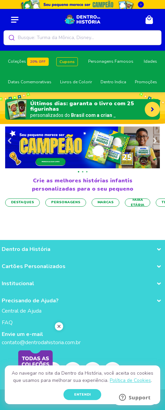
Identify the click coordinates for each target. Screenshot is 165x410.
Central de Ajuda (22, 311)
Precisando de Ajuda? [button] (30, 300)
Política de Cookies (130, 380)
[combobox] (82, 37)
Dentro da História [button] (26, 249)
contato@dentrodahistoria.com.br (41, 342)
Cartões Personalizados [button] (34, 266)
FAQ (7, 322)
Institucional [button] (18, 283)
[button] (78, 171)
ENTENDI (82, 394)
